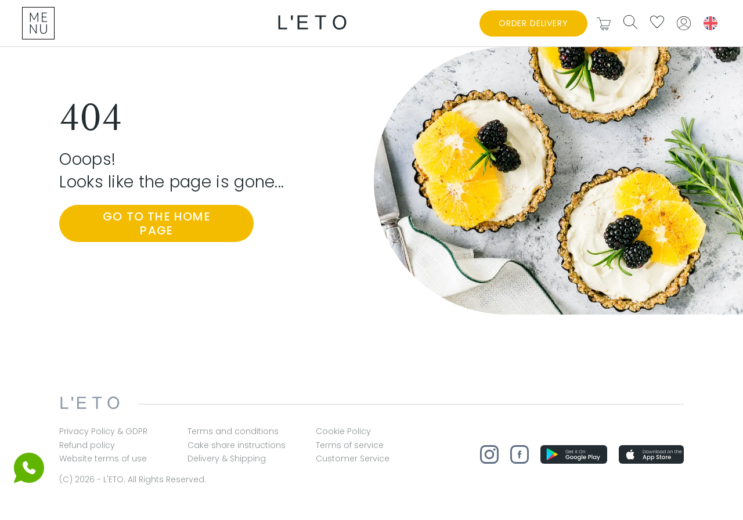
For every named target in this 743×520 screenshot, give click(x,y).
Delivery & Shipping (226, 458)
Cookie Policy (343, 431)
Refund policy (87, 445)
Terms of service (350, 445)
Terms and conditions (233, 431)
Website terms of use (103, 458)
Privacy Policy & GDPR (103, 431)
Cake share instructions (236, 445)
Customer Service (352, 458)
